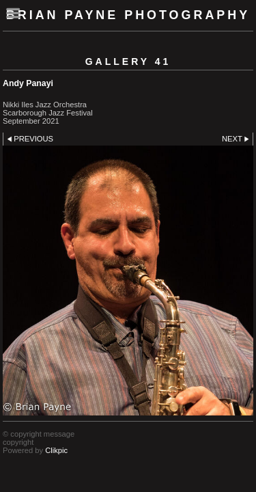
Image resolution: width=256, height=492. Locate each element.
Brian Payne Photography (128, 15)
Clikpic (56, 450)
